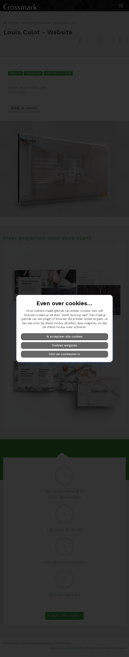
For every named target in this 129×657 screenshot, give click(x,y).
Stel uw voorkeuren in (64, 354)
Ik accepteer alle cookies (64, 336)
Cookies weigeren (64, 345)
